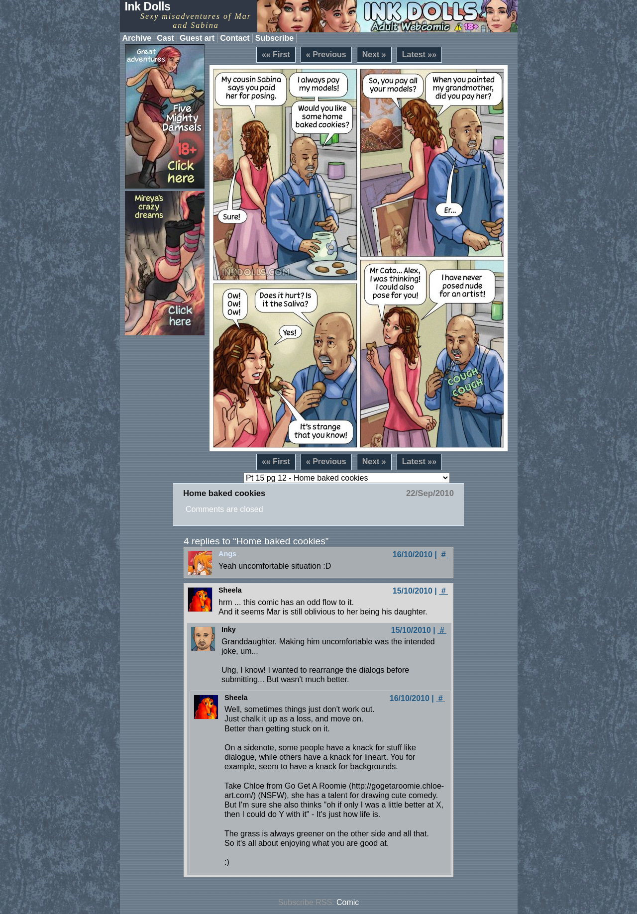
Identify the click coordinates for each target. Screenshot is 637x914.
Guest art (197, 38)
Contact (235, 38)
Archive (137, 38)
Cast (165, 38)
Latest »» (419, 54)
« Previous (326, 54)
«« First (276, 54)
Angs (227, 554)
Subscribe (274, 38)
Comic (347, 902)
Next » (374, 54)
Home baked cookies (224, 493)
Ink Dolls (148, 6)
